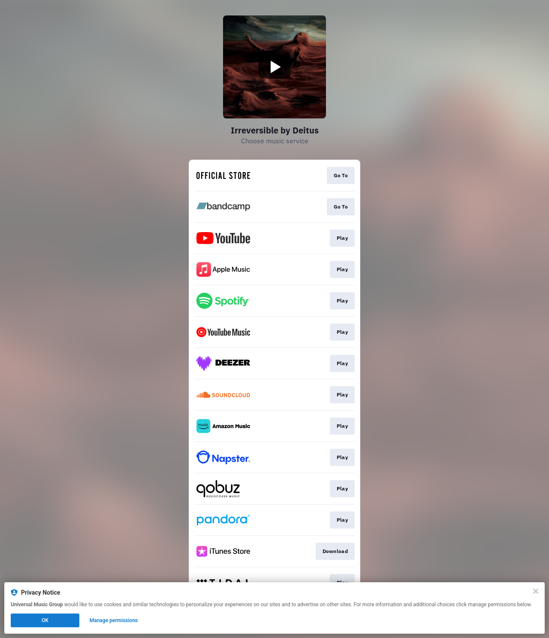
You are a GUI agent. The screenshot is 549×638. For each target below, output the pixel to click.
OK (45, 620)
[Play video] (274, 67)
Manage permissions (114, 620)
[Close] (536, 591)
